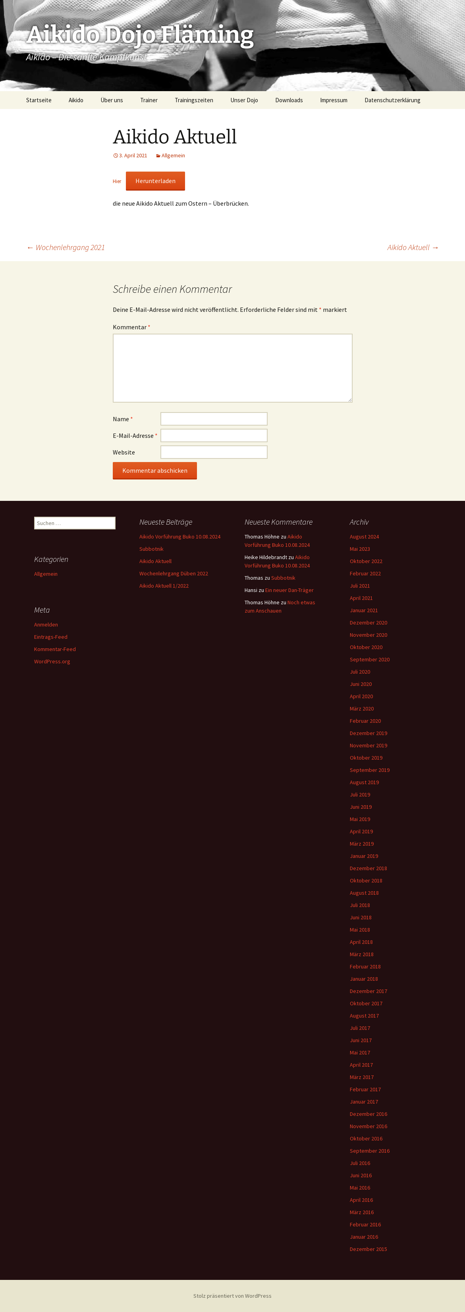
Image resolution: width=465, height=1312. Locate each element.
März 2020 (362, 708)
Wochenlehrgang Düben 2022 (173, 573)
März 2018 (362, 954)
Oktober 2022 (366, 561)
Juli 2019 (360, 794)
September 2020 (370, 659)
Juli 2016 (360, 1163)
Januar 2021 (364, 610)
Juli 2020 (360, 671)
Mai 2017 (360, 1052)
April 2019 (361, 831)
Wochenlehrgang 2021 (65, 247)
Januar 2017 (364, 1101)
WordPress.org (52, 661)
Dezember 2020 (368, 622)
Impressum (333, 100)
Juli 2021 (360, 585)
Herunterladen (155, 181)
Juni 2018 (361, 917)
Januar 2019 (364, 855)
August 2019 (364, 782)
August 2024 (364, 536)
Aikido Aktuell (413, 247)
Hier (117, 181)
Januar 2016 (364, 1236)
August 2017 (364, 1015)
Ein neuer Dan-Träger (289, 590)
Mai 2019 (360, 819)
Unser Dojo (244, 100)
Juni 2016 (361, 1175)
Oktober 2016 (366, 1138)
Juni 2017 (361, 1040)
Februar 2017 (365, 1089)
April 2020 (361, 696)
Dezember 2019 (368, 733)
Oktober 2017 (366, 1003)
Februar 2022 (365, 573)
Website (124, 452)
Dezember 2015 (368, 1249)
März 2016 (362, 1212)
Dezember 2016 (368, 1113)
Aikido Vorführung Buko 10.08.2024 (179, 536)
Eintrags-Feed (51, 636)
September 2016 (370, 1150)
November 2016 (368, 1126)
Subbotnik (151, 548)
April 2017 (361, 1064)
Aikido (76, 100)
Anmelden (46, 624)
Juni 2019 (361, 806)
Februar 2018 (365, 966)
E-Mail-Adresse (135, 435)
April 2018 (361, 941)
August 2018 (364, 892)
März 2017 (362, 1077)
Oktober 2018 (366, 880)
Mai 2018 (360, 929)
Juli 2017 (360, 1027)
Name (123, 419)
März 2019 (362, 843)
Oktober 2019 (366, 757)
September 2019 (370, 769)
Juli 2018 (360, 905)
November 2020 (368, 634)
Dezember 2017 (368, 991)
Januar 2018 (364, 978)
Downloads (289, 100)
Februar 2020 (365, 720)
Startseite (39, 100)
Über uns (111, 100)
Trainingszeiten (194, 100)
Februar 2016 (365, 1224)
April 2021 (361, 598)
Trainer (149, 100)
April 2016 (361, 1199)
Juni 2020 (361, 684)
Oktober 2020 (366, 647)
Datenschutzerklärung (393, 100)
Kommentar (131, 327)
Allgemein (173, 155)
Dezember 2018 (368, 868)
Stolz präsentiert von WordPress (232, 1295)
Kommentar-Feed (55, 649)
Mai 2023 (360, 548)
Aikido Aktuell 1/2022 (164, 585)
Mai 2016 (360, 1187)
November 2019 (368, 745)
